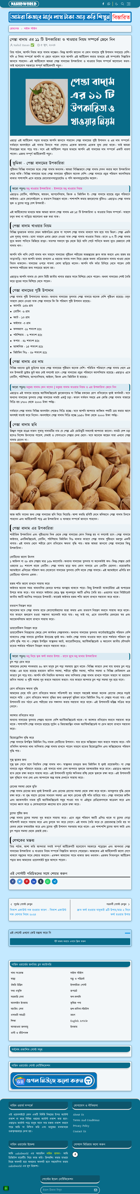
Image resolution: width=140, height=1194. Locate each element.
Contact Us (79, 1131)
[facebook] (103, 4)
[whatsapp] (109, 4)
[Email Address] (66, 1190)
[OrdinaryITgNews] (53, 1080)
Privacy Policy (81, 1126)
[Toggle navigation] (129, 4)
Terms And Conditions (86, 1120)
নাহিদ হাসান (53, 1154)
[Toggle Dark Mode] (116, 4)
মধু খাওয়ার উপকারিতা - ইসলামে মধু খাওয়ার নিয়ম (54, 189)
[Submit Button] (95, 1190)
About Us (78, 1115)
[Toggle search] (122, 4)
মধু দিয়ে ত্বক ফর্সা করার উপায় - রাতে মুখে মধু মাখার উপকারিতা (61, 656)
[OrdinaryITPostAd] (70, 17)
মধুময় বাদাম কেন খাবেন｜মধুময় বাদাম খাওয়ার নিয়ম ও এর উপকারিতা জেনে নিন (71, 387)
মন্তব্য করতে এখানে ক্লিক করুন (70, 941)
